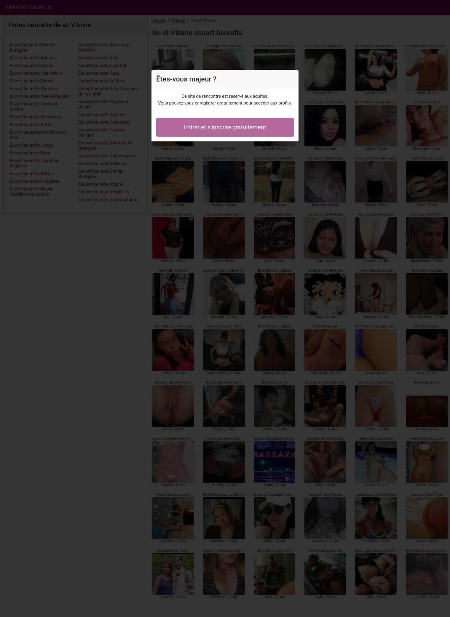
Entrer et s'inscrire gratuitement (225, 127)
